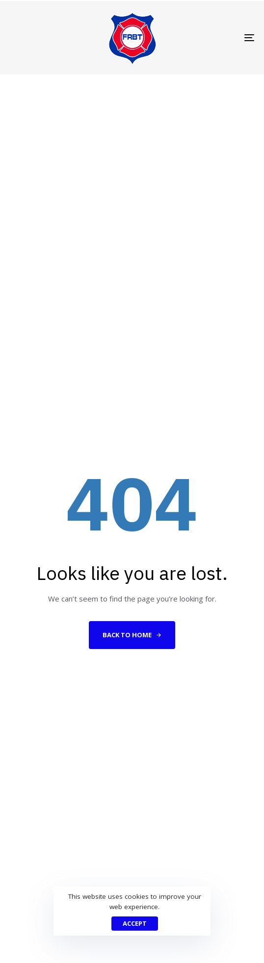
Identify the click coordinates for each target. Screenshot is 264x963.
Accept (135, 923)
